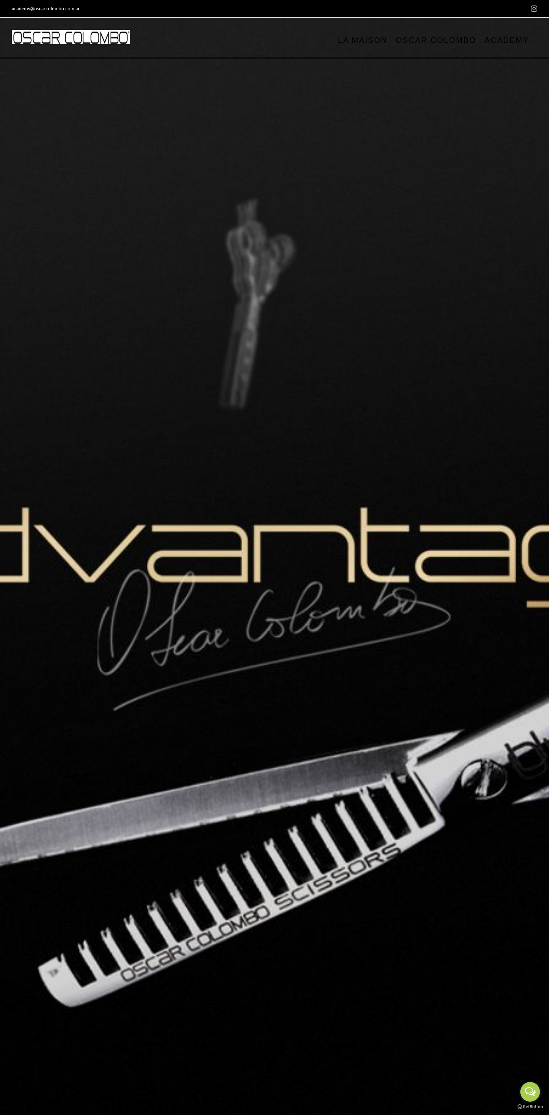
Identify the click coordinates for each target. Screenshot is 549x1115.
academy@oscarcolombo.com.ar (46, 8)
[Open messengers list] (530, 1092)
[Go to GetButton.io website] (530, 1106)
